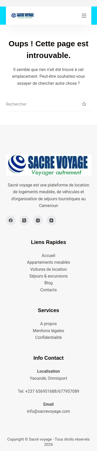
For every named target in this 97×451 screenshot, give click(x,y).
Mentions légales (48, 330)
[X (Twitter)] (24, 220)
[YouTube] (51, 220)
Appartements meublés (48, 262)
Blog (48, 282)
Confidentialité (48, 337)
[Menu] (84, 15)
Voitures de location (48, 269)
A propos (48, 323)
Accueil (48, 255)
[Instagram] (38, 220)
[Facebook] (11, 220)
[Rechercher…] (41, 104)
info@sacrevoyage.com (48, 411)
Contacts (48, 289)
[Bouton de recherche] (84, 104)
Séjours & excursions (48, 276)
